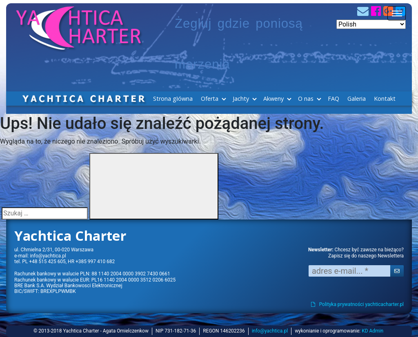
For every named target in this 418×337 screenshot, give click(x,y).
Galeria (356, 98)
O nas (306, 98)
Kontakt (385, 98)
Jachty (241, 98)
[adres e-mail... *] (349, 271)
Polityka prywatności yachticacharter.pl (357, 304)
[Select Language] (371, 24)
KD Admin (372, 331)
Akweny (273, 98)
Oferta (209, 98)
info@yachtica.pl (48, 256)
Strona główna (173, 98)
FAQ (333, 98)
